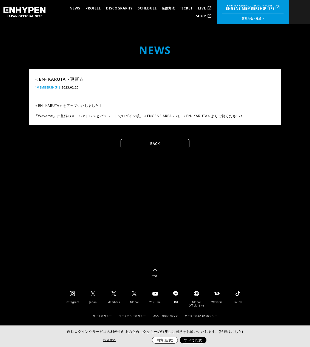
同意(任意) (165, 340)
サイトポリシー (102, 316)
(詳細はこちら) (231, 331)
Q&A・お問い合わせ (165, 316)
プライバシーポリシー (132, 316)
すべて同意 (193, 340)
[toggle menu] (298, 12)
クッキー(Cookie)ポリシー (200, 316)
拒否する (109, 340)
